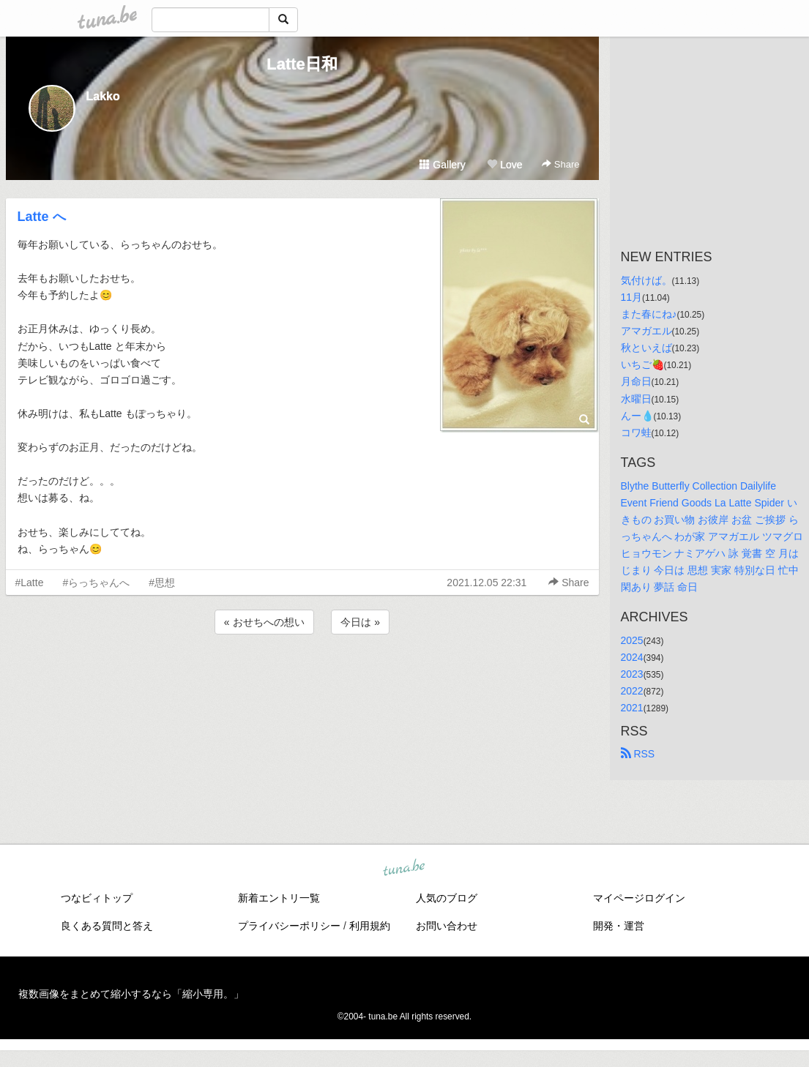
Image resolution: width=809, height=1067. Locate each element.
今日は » (360, 622)
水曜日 (636, 399)
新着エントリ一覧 (279, 898)
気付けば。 (646, 280)
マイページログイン (639, 898)
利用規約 (369, 926)
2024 (632, 657)
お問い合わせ (446, 926)
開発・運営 (618, 926)
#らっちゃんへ (96, 582)
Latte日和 (302, 64)
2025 (632, 640)
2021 (632, 708)
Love (504, 165)
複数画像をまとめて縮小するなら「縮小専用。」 (131, 994)
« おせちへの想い (264, 622)
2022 (632, 691)
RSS (638, 754)
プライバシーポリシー (289, 926)
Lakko (103, 96)
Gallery (442, 165)
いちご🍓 (642, 364)
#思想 (162, 582)
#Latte (29, 582)
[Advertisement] (302, 677)
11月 (632, 297)
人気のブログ (446, 898)
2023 (632, 674)
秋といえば (646, 347)
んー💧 (637, 416)
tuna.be (404, 868)
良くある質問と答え (107, 926)
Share (560, 164)
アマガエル (646, 331)
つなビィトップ (97, 898)
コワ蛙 (636, 432)
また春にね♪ (649, 314)
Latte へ (42, 216)
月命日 (636, 381)
